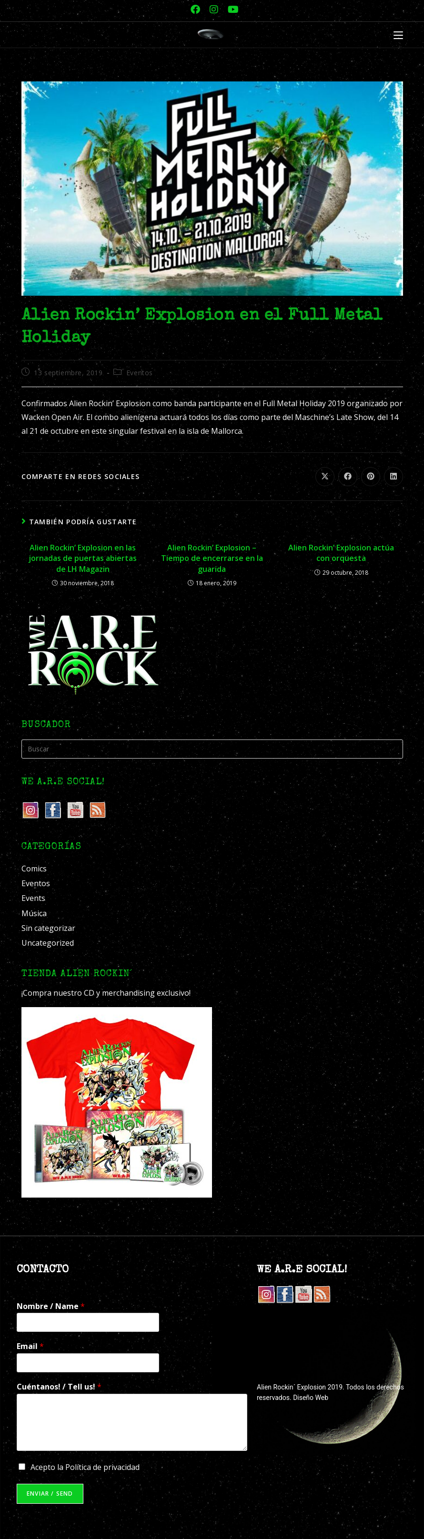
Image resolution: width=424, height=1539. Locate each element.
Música (34, 913)
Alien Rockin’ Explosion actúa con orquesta (341, 552)
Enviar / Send (50, 1493)
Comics (34, 868)
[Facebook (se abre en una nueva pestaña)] (195, 9)
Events (33, 898)
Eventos (139, 372)
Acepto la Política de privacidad (85, 1467)
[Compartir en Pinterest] (370, 476)
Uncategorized (47, 943)
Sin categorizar (48, 928)
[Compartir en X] (324, 476)
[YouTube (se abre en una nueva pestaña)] (231, 9)
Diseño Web (310, 1397)
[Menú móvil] (398, 35)
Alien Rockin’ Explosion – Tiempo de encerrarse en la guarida (212, 558)
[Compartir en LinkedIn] (393, 476)
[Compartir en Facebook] (347, 476)
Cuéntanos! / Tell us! (59, 1387)
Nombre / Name (51, 1306)
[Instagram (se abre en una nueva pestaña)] (214, 9)
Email (30, 1346)
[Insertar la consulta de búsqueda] (212, 749)
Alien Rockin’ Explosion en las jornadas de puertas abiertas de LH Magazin (83, 558)
